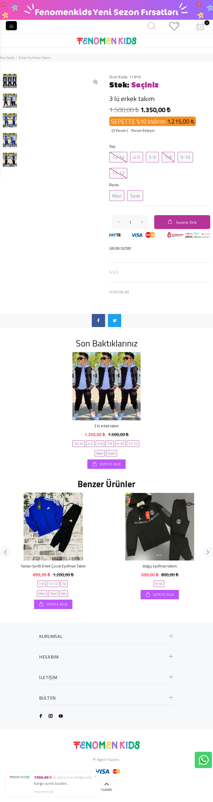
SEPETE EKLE (110, 464)
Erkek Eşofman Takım (35, 57)
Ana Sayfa (7, 57)
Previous (5, 552)
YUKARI (106, 789)
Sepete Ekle (182, 222)
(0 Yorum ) (119, 130)
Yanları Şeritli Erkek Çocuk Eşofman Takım (53, 566)
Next (207, 552)
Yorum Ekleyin (143, 130)
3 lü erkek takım (106, 426)
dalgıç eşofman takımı (160, 566)
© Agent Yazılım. (106, 759)
